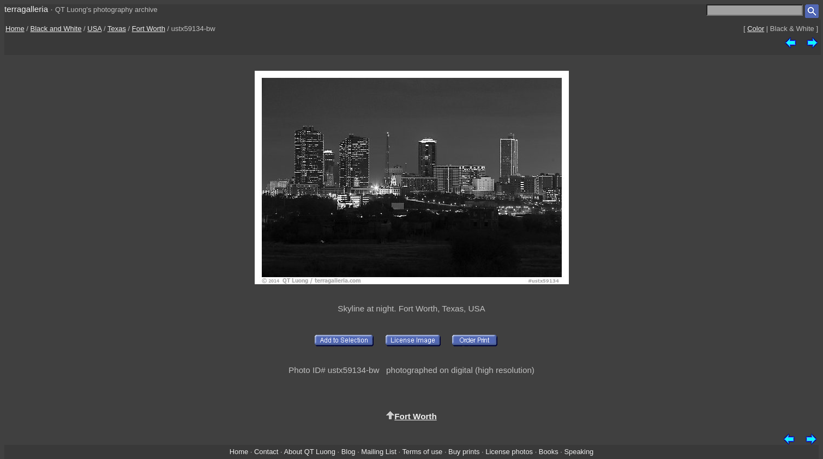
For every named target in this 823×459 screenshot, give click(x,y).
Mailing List (379, 452)
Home (15, 29)
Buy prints (463, 452)
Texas (116, 29)
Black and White (56, 29)
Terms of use (422, 452)
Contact (266, 452)
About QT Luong (309, 452)
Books (548, 452)
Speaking (578, 452)
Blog (348, 452)
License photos (509, 452)
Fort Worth (148, 29)
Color (755, 29)
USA (94, 29)
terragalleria (26, 9)
